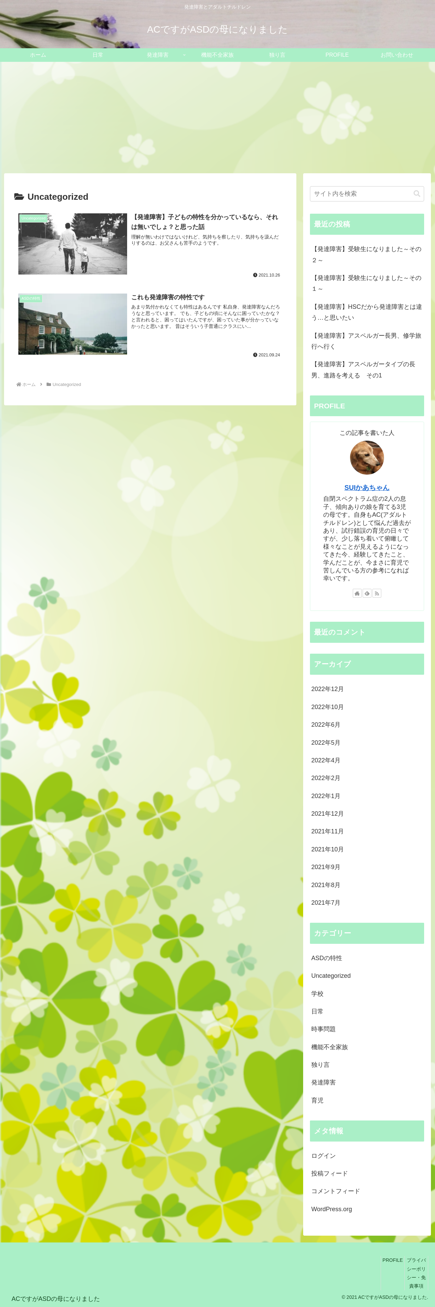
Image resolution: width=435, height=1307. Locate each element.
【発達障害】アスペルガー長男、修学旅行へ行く (366, 341)
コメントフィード (335, 1191)
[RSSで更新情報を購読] (376, 593)
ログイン (323, 1155)
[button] (417, 194)
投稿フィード (329, 1173)
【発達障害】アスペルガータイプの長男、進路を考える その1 (363, 369)
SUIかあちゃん (367, 487)
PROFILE (393, 1260)
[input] (367, 193)
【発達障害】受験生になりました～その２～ (366, 254)
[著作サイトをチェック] (357, 593)
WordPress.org (331, 1209)
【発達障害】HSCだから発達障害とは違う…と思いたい (366, 312)
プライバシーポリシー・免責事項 (416, 1273)
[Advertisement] (217, 117)
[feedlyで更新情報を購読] (367, 593)
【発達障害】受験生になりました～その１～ (366, 283)
